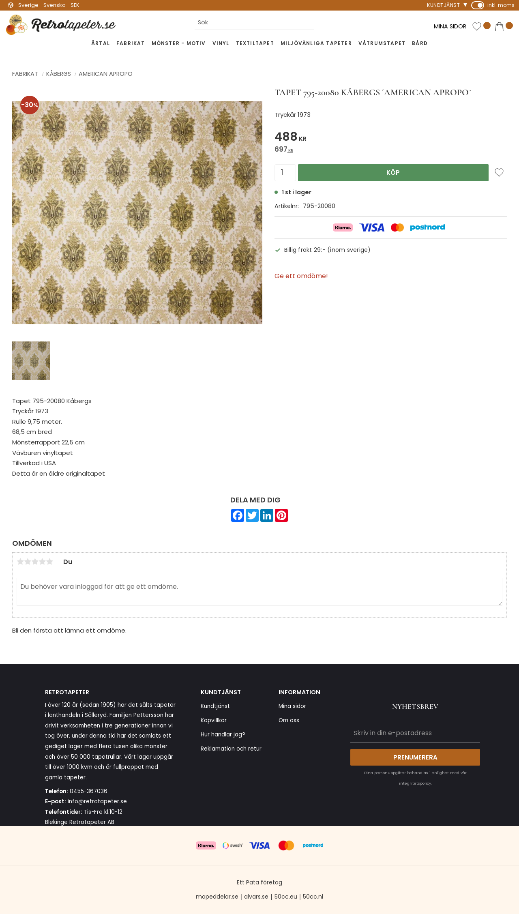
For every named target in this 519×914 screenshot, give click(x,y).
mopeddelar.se (217, 897)
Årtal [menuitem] (100, 43)
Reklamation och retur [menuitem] (231, 749)
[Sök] (320, 22)
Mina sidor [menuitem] (292, 706)
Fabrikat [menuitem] (130, 43)
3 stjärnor (35, 561)
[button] (481, 27)
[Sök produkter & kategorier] (254, 22)
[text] (391, 138)
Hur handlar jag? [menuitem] (223, 734)
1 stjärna (20, 561)
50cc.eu (286, 897)
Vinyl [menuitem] (220, 43)
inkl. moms (501, 5)
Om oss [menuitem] (289, 720)
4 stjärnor (42, 561)
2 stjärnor (27, 561)
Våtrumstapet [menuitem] (381, 43)
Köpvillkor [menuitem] (214, 720)
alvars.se (256, 897)
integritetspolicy (415, 783)
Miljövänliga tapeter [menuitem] (316, 43)
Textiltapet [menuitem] (255, 43)
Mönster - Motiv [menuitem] (179, 43)
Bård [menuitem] (420, 43)
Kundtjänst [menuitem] (443, 5)
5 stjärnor (49, 561)
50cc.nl (313, 897)
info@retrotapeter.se (97, 801)
